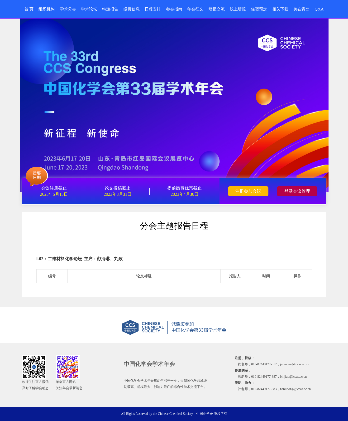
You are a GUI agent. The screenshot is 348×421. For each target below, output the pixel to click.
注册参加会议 (248, 191)
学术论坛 (89, 9)
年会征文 (195, 9)
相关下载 (280, 9)
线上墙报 (238, 9)
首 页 (28, 9)
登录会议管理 (297, 191)
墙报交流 (217, 9)
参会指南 (174, 9)
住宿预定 (259, 9)
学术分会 (68, 9)
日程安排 (153, 9)
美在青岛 (301, 9)
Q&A (319, 9)
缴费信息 (132, 9)
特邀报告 (110, 9)
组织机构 (46, 9)
